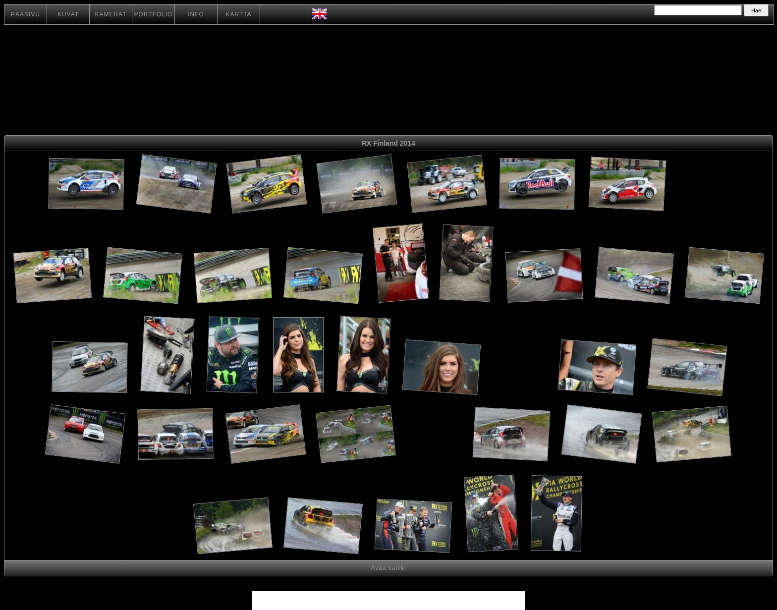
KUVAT (68, 14)
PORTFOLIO (153, 14)
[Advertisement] (705, 186)
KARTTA (238, 14)
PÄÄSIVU (25, 14)
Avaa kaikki (388, 567)
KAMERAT (110, 14)
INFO (196, 14)
